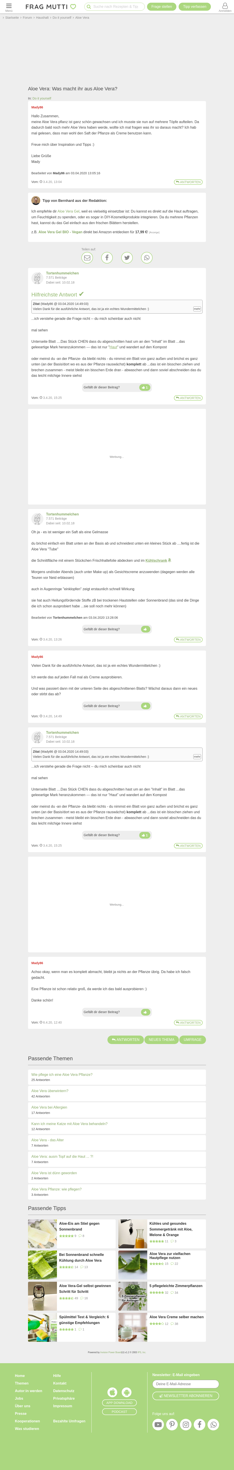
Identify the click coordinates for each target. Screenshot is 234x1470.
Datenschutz (63, 1391)
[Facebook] (107, 258)
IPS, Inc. (142, 1352)
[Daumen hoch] (144, 387)
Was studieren (27, 1429)
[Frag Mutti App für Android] (126, 1393)
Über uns (22, 1406)
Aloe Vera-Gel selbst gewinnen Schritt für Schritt (85, 1289)
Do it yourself (41, 98)
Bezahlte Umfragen (69, 1421)
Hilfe (57, 1376)
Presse (21, 1413)
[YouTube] (158, 1426)
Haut (113, 347)
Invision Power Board (110, 1352)
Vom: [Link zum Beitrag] (35, 182)
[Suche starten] (89, 6)
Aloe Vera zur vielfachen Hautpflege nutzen (169, 1256)
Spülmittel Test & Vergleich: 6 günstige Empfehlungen (84, 1320)
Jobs (19, 1398)
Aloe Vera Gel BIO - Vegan (60, 232)
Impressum (62, 1406)
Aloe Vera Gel (68, 211)
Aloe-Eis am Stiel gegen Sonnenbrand (79, 1226)
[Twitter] (127, 258)
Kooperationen (27, 1421)
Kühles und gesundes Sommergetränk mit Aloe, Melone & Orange (170, 1229)
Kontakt (60, 1383)
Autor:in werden (28, 1391)
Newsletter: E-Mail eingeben (176, 1375)
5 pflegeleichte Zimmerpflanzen (175, 1286)
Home (20, 1376)
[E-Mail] (87, 258)
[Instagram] (186, 1426)
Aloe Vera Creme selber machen (176, 1317)
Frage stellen (161, 6)
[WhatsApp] (147, 258)
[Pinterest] (172, 1426)
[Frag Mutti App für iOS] (112, 1393)
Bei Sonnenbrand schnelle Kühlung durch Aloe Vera (81, 1257)
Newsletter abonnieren (185, 1396)
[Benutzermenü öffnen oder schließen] (225, 6)
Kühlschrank (156, 560)
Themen (21, 1383)
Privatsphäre (64, 1398)
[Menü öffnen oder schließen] (9, 6)
